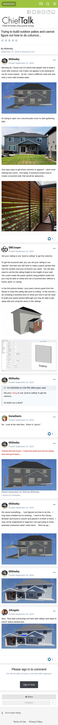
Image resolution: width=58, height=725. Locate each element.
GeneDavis (15, 416)
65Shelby (8, 48)
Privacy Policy (35, 721)
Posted (21, 63)
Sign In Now (29, 684)
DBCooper (15, 247)
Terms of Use (19, 721)
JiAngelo (14, 610)
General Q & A (28, 52)
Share (29, 696)
